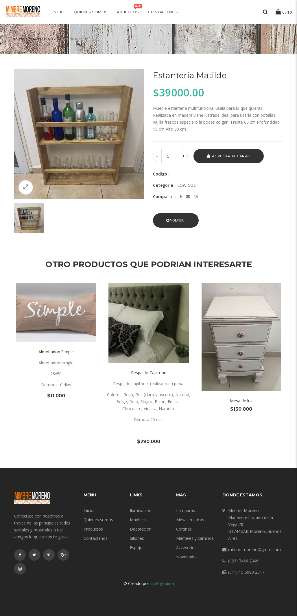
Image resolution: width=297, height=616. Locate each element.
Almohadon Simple (56, 351)
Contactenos (163, 12)
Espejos (137, 547)
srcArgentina (162, 583)
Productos (93, 529)
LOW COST (40, 38)
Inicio (58, 12)
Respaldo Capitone (148, 372)
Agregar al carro (228, 156)
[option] (79, 134)
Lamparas (185, 510)
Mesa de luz (241, 400)
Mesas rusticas (190, 519)
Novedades (187, 557)
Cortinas (184, 529)
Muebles (138, 519)
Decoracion (141, 529)
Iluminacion (140, 510)
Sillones (137, 538)
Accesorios (186, 547)
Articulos (128, 12)
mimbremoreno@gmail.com (254, 549)
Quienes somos (91, 12)
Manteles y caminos (195, 538)
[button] (176, 220)
